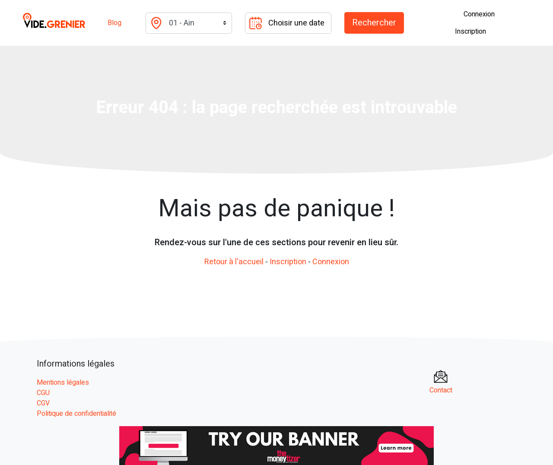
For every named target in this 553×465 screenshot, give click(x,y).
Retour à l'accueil (234, 262)
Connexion (479, 14)
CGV (43, 403)
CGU (43, 393)
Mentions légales (63, 382)
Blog (114, 23)
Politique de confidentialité (76, 413)
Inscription (470, 31)
